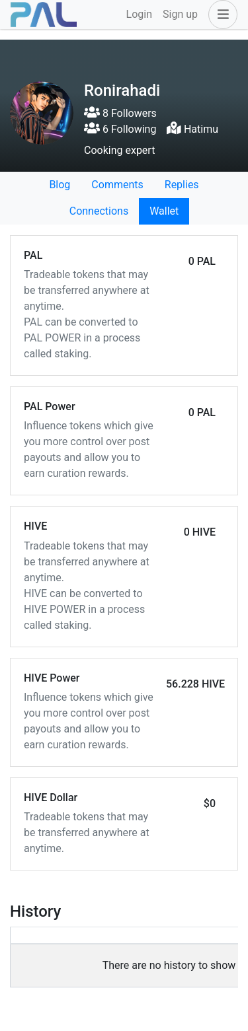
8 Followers (120, 113)
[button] (220, 14)
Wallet (164, 211)
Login (139, 14)
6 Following (120, 129)
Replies (182, 184)
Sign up (180, 14)
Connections (98, 211)
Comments (117, 184)
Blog (59, 184)
